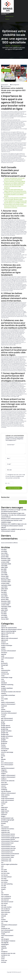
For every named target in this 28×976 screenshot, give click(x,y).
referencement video (7, 857)
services (3, 887)
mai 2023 (3, 613)
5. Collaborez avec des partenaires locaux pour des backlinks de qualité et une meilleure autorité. (15, 194)
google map (4, 732)
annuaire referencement (8, 651)
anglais (3, 647)
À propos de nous (9, 16)
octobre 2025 (5, 562)
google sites (4, 738)
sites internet (5, 910)
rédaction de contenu (7, 828)
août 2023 (4, 608)
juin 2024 (4, 590)
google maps (5, 734)
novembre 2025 (5, 560)
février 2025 (5, 576)
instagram (4, 750)
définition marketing (7, 684)
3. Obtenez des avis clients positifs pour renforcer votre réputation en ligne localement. (13, 186)
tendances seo (5, 928)
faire (2, 707)
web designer (5, 939)
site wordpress (5, 909)
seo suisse (4, 882)
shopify (3, 889)
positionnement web (7, 818)
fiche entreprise (6, 711)
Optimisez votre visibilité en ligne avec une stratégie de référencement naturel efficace (13, 525)
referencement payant (8, 850)
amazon (3, 642)
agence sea (4, 634)
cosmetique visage (6, 677)
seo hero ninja (5, 873)
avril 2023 (4, 615)
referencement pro (7, 852)
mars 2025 (4, 574)
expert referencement (8, 702)
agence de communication (9, 627)
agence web (4, 636)
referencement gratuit (8, 839)
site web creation (6, 907)
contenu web (5, 674)
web (2, 937)
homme (3, 745)
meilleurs (3, 779)
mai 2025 (3, 571)
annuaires (4, 652)
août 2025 (4, 565)
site (2, 893)
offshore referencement (8, 793)
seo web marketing (6, 884)
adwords (3, 626)
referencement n (6, 844)
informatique (5, 748)
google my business (7, 736)
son (2, 923)
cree (2, 679)
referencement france (8, 836)
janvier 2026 (5, 556)
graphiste (4, 743)
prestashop (4, 821)
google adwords (6, 727)
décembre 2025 (5, 558)
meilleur (3, 773)
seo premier (4, 880)
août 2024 (4, 587)
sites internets (5, 912)
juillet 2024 (4, 589)
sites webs (4, 914)
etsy (2, 700)
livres (2, 766)
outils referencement (7, 800)
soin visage (4, 921)
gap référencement (7, 718)
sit (2, 891)
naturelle (4, 788)
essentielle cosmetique (8, 695)
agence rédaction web (7, 633)
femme (3, 709)
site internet (5, 900)
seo (2, 868)
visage (3, 933)
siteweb (3, 916)
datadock (4, 683)
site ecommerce (6, 898)
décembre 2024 (5, 580)
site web (3, 905)
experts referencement (8, 704)
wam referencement (7, 935)
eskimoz (3, 693)
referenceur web (6, 859)
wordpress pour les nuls (8, 953)
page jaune (4, 807)
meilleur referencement (8, 777)
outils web (4, 802)
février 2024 (5, 597)
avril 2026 (4, 551)
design (3, 686)
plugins (3, 816)
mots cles (4, 782)
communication (5, 670)
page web (4, 809)
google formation (6, 731)
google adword (5, 725)
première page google (7, 820)
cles (2, 668)
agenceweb (4, 640)
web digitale (4, 942)
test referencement (7, 930)
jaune (2, 754)
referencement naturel (8, 846)
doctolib (3, 690)
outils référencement (7, 798)
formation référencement (9, 713)
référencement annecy (8, 834)
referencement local (7, 843)
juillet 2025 (4, 567)
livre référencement (7, 763)
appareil (3, 654)
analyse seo (4, 643)
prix (2, 825)
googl (2, 722)
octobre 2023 (5, 605)
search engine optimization (9, 864)
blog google (4, 665)
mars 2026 (4, 553)
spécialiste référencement (9, 925)
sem (2, 866)
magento (3, 770)
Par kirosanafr (4, 84)
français (3, 715)
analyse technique (6, 645)
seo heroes (4, 875)
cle (2, 667)
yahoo (3, 957)
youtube (3, 962)
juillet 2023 (4, 610)
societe (3, 919)
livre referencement (7, 764)
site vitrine (4, 903)
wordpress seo (5, 955)
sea (2, 862)
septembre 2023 (6, 606)
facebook (4, 706)
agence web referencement (9, 638)
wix (2, 949)
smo (2, 917)
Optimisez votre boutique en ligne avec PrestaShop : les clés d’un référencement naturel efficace (13, 515)
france (3, 716)
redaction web (5, 832)
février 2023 (5, 619)
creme (3, 681)
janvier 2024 (5, 599)
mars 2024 (4, 596)
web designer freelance (8, 941)
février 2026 (5, 555)
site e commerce (6, 896)
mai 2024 (4, 592)
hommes (3, 747)
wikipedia (4, 948)
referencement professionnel (10, 853)
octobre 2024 (5, 583)
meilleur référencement (8, 775)
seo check (4, 871)
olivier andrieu (5, 795)
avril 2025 (4, 572)
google (3, 723)
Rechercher (5, 497)
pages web (4, 812)
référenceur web (6, 861)
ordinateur (4, 796)
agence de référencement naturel (11, 629)
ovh (2, 805)
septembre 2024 (6, 585)
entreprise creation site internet (11, 691)
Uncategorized (16, 46)
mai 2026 (4, 549)
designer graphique (7, 688)
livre (2, 761)
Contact (7, 19)
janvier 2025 (4, 578)
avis (2, 659)
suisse (3, 926)
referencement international (9, 841)
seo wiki (3, 885)
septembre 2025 (6, 564)
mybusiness (4, 784)
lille (2, 757)
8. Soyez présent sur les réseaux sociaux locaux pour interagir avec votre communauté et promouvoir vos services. (15, 206)
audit (2, 656)
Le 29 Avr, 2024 (6, 70)
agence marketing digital (8, 631)
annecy (3, 649)
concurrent (4, 672)
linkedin (3, 759)
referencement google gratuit (10, 837)
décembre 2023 (5, 601)
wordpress (4, 951)
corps (2, 675)
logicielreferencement (7, 768)
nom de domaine (6, 791)
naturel (3, 786)
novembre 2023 (5, 603)
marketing (4, 772)
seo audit (4, 869)
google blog (4, 729)
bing (2, 661)
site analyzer (5, 894)
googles (3, 739)
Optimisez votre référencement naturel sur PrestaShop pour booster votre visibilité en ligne (13, 520)
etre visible (4, 699)
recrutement (5, 827)
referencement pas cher (8, 848)
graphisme (4, 741)
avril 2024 (4, 594)
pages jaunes (5, 811)
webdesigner (5, 944)
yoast (3, 958)
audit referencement (7, 658)
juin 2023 (3, 612)
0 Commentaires (6, 86)
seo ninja (3, 878)
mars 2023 (4, 617)
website (3, 946)
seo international (6, 877)
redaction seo (5, 830)
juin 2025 (3, 569)
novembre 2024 (5, 581)
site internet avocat (7, 901)
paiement (4, 814)
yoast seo (4, 960)
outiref (3, 804)
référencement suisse (7, 855)
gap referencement (7, 720)
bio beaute (4, 663)
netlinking (4, 789)
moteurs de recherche (7, 780)
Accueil (7, 46)
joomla (3, 756)
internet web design (7, 752)
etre (2, 697)
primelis (3, 823)
